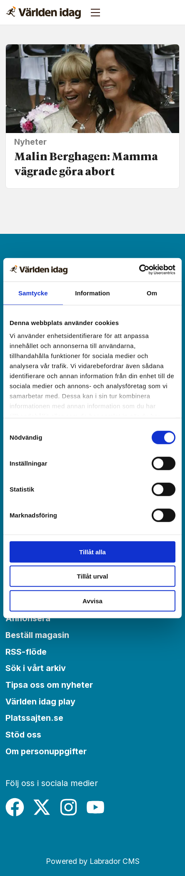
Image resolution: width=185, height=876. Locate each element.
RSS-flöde (26, 652)
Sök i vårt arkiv (35, 668)
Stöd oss (23, 735)
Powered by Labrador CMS (93, 861)
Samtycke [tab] (33, 292)
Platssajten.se (34, 718)
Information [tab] (92, 292)
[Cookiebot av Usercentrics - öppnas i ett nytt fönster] (138, 269)
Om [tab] (152, 292)
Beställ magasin (37, 635)
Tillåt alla (92, 551)
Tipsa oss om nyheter (49, 685)
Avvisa (92, 600)
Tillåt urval (92, 576)
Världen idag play (40, 702)
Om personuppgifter (46, 751)
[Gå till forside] (43, 12)
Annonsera (27, 618)
